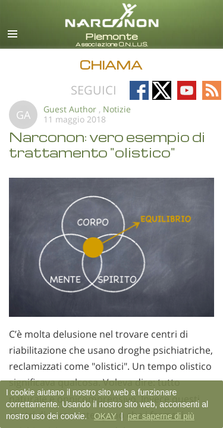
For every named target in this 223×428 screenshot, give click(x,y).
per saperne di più (161, 416)
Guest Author (69, 109)
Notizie (117, 109)
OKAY (105, 416)
